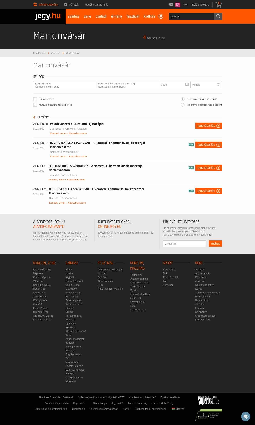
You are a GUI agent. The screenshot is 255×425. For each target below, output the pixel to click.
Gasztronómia (106, 281)
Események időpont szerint (202, 99)
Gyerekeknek (137, 301)
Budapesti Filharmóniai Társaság (126, 83)
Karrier (126, 408)
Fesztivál (106, 263)
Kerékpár (168, 284)
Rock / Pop (39, 288)
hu (186, 4)
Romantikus (202, 300)
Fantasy (199, 308)
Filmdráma (201, 277)
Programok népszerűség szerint (204, 104)
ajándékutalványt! (48, 227)
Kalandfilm (201, 311)
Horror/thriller (202, 296)
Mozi (198, 263)
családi (101, 16)
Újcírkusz (71, 323)
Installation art (138, 309)
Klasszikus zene (78, 133)
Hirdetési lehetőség (162, 403)
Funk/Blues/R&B (42, 319)
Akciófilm (200, 281)
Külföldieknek (46, 99)
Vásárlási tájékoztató (57, 403)
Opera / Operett (41, 277)
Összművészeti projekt (110, 269)
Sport (168, 263)
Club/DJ (37, 304)
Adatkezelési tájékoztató (142, 397)
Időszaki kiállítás (139, 282)
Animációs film (203, 273)
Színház (72, 263)
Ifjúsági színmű (74, 346)
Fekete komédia (74, 365)
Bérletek (74, 4)
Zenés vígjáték (74, 300)
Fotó (132, 305)
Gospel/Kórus (40, 308)
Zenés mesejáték (75, 338)
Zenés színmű (73, 292)
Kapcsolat (78, 403)
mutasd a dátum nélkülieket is (55, 104)
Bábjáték (70, 319)
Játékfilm (200, 304)
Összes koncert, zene (63, 86)
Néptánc (70, 327)
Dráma (69, 311)
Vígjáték (70, 277)
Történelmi (136, 274)
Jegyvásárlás (206, 125)
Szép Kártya (100, 403)
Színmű (70, 308)
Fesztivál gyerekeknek (110, 288)
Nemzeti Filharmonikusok (126, 86)
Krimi (68, 335)
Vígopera (71, 381)
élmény (116, 16)
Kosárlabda (169, 269)
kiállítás (149, 16)
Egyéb (69, 269)
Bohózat (70, 350)
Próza (69, 358)
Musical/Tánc (202, 319)
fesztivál (133, 16)
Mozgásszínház (74, 377)
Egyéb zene (39, 292)
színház (73, 16)
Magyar (178, 408)
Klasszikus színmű (76, 331)
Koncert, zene (63, 83)
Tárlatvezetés (137, 286)
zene (87, 16)
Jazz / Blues (40, 296)
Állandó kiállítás (139, 278)
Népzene (38, 273)
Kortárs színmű (74, 304)
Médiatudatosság (137, 403)
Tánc (165, 281)
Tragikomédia (73, 354)
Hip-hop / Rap (41, 311)
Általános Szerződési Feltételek (56, 397)
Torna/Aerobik (170, 277)
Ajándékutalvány (48, 4)
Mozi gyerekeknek (205, 315)
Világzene (38, 281)
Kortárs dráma (73, 315)
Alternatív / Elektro (43, 315)
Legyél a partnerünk (96, 4)
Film (100, 284)
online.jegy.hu (109, 227)
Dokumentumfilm (204, 284)
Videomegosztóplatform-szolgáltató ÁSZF (101, 397)
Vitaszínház (72, 362)
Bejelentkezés (200, 4)
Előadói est (72, 296)
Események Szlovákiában (103, 408)
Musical (70, 273)
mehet (215, 243)
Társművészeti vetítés (207, 292)
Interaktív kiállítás (140, 294)
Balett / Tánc (73, 284)
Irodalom (70, 342)
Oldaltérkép (78, 408)
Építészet (135, 298)
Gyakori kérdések (170, 397)
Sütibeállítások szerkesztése (151, 408)
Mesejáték (71, 288)
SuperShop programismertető (51, 408)
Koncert (102, 273)
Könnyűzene (40, 300)
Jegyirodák (117, 403)
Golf (165, 273)
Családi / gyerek (42, 284)
